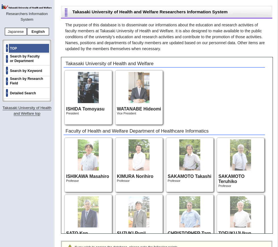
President (85, 93)
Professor (87, 160)
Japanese (16, 31)
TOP (13, 48)
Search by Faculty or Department (25, 58)
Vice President (139, 93)
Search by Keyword (26, 71)
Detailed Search (23, 93)
